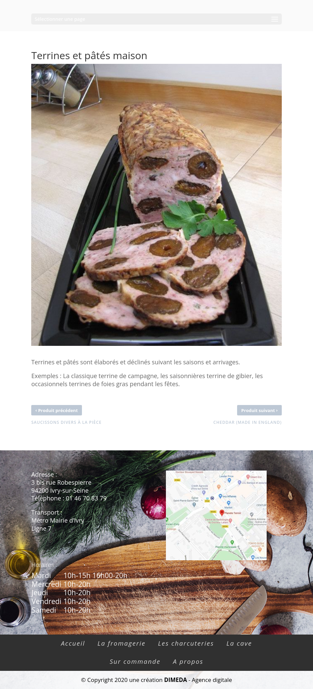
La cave (239, 643)
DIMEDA (175, 680)
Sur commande (135, 661)
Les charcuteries (186, 643)
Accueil (73, 643)
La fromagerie (121, 643)
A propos (188, 661)
